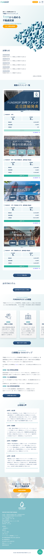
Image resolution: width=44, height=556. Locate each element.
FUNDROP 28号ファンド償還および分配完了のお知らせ (14, 68)
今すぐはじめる (40, 552)
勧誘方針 (4, 530)
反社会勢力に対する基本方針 (8, 541)
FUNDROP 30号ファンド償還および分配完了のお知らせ (14, 64)
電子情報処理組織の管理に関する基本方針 (11, 537)
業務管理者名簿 (5, 545)
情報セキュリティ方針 (7, 543)
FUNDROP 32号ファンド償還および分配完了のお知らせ (14, 60)
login (40, 2)
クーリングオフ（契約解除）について (10, 535)
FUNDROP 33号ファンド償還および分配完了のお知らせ (14, 56)
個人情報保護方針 (6, 539)
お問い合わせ (5, 533)
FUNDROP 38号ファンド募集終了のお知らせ (12, 72)
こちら (16, 364)
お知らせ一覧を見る (37, 76)
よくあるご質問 (5, 531)
